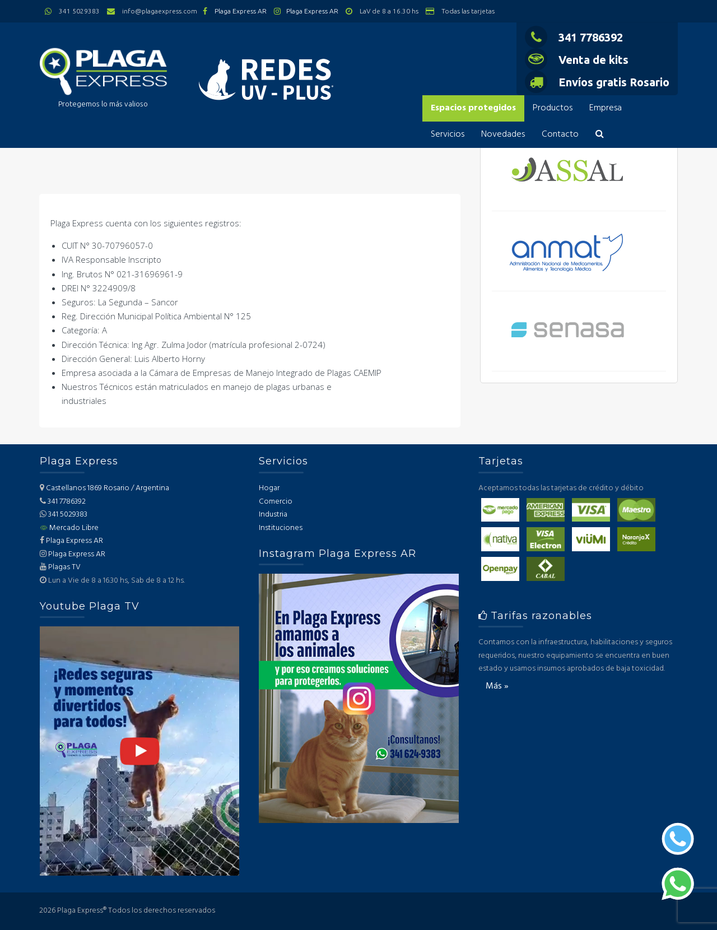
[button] (599, 135)
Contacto (560, 134)
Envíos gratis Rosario (597, 82)
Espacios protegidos (473, 108)
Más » (497, 686)
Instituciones (280, 528)
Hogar (269, 488)
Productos (552, 108)
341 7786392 (574, 37)
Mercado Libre (69, 528)
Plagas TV (64, 567)
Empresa (605, 108)
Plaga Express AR (241, 11)
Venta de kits (576, 59)
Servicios (447, 134)
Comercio (275, 501)
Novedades (503, 134)
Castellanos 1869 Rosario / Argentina (107, 488)
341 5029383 (67, 514)
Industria (273, 514)
